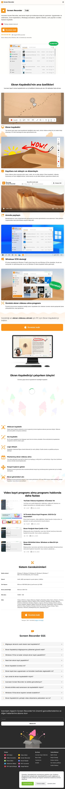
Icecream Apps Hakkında (41, 755)
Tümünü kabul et (27, 783)
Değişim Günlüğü (39, 620)
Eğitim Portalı (53, 755)
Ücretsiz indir (9, 30)
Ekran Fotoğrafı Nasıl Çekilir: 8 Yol (36, 529)
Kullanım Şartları (54, 760)
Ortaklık (37, 762)
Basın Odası (38, 757)
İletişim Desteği (54, 757)
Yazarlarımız (38, 760)
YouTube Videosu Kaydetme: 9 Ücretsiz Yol (39, 501)
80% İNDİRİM (56, 2)
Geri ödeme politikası (55, 762)
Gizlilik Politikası (54, 765)
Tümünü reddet (41, 783)
